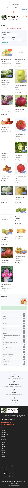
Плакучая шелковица (8, 354)
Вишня (4, 340)
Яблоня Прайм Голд (5, 217)
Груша (4, 328)
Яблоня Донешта (19, 155)
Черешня (5, 333)
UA (23, 9)
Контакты (3, 436)
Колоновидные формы (8, 357)
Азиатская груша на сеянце (9, 330)
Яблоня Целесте (19, 236)
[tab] (14, 308)
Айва (4, 349)
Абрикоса (5, 323)
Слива (4, 321)
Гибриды (5, 313)
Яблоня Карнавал (5, 176)
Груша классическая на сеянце (10, 342)
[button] (26, 16)
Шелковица (5, 352)
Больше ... (3, 456)
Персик (4, 316)
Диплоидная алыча (7, 347)
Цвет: (13, 37)
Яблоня (5, 326)
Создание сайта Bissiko (14, 485)
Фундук (4, 344)
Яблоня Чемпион (5, 260)
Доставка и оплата (5, 434)
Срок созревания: (6, 32)
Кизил (4, 359)
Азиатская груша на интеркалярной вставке (11, 336)
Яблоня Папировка (5, 198)
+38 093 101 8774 (7, 422)
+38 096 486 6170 (7, 424)
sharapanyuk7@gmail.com (14, 7)
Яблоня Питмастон (19, 197)
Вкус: (3, 37)
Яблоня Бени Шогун (19, 109)
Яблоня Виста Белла (20, 134)
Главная (3, 430)
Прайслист (3, 432)
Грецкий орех (6, 361)
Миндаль (5, 364)
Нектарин (5, 318)
